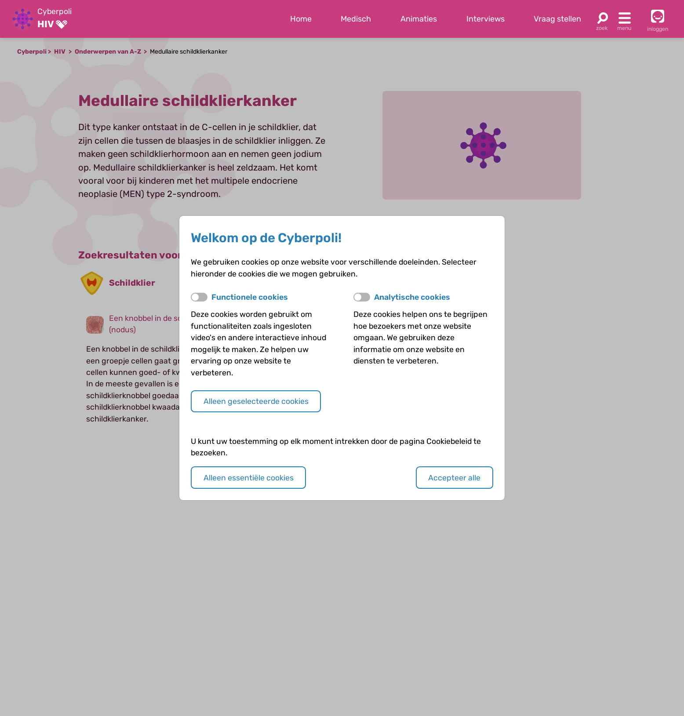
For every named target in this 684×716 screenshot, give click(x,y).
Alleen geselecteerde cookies (256, 401)
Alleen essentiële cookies (249, 477)
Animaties (418, 19)
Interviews (485, 19)
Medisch (356, 19)
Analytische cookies (412, 297)
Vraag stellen (557, 19)
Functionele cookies (249, 297)
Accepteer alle (454, 477)
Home (301, 19)
